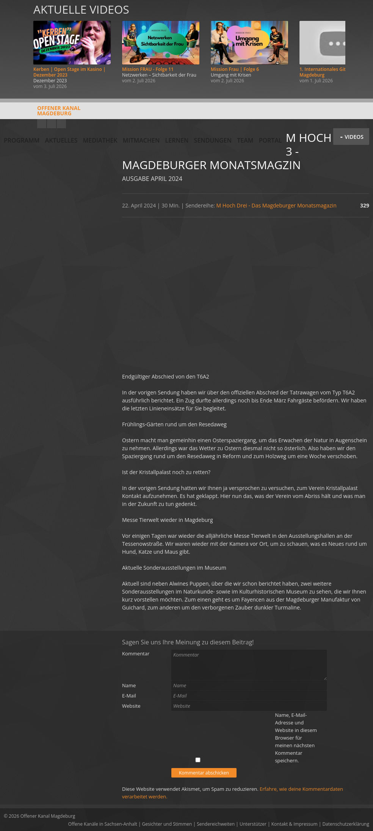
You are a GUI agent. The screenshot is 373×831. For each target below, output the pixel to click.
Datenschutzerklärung (345, 824)
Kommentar (135, 653)
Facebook (51, 123)
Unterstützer (253, 824)
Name (129, 685)
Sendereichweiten (216, 824)
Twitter (61, 123)
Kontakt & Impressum (294, 824)
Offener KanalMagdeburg (42, 113)
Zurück (14, 46)
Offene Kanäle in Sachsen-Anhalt (102, 824)
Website (131, 705)
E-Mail (129, 695)
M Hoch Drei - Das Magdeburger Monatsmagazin (276, 205)
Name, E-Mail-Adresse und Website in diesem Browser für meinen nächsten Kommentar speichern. (296, 738)
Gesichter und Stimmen (167, 824)
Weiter (358, 46)
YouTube (41, 123)
